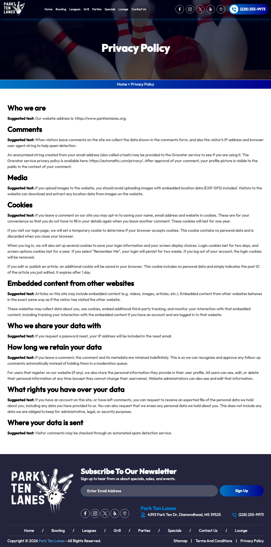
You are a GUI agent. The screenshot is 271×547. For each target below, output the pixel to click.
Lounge (123, 9)
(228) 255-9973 (252, 9)
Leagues (74, 9)
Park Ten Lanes (51, 540)
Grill (86, 9)
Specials (110, 9)
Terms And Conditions (213, 540)
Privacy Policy (252, 540)
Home (48, 9)
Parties (96, 9)
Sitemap (180, 540)
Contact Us (138, 9)
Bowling (61, 9)
